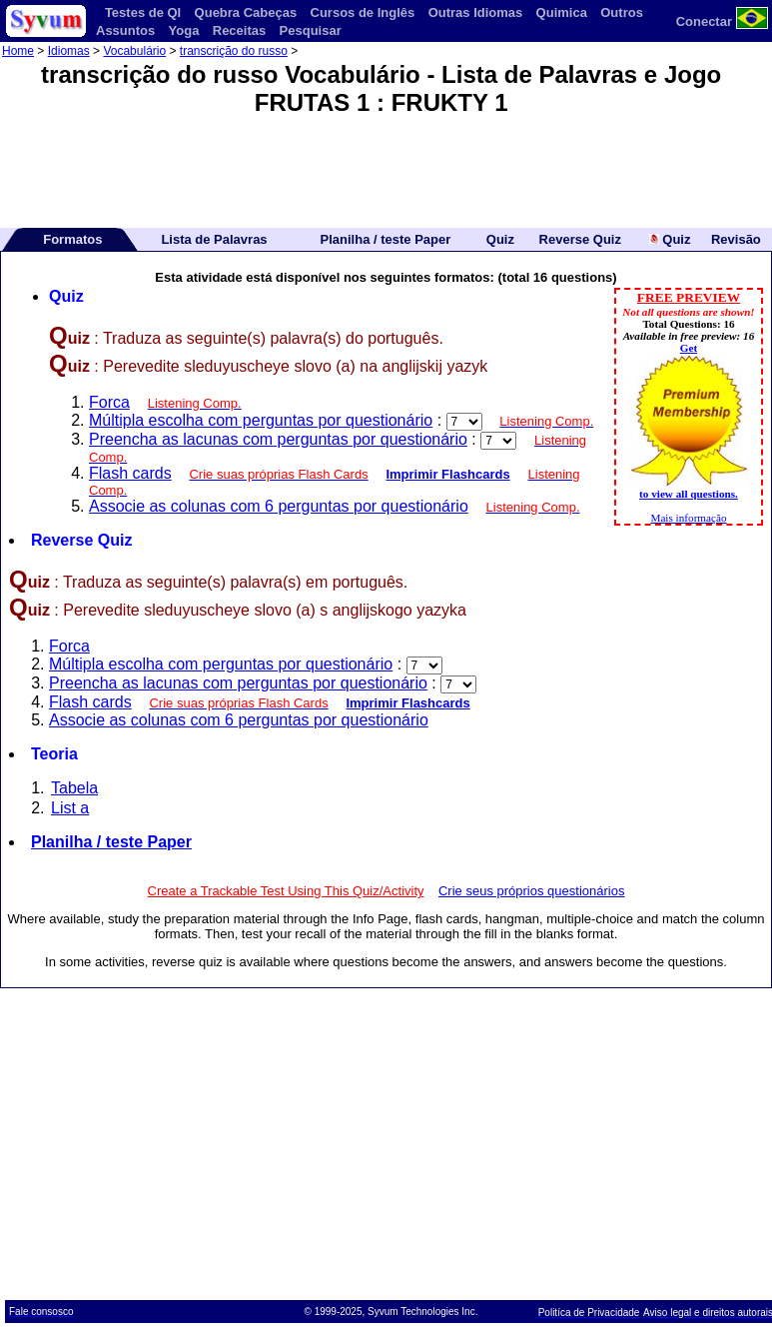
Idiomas (69, 51)
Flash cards (130, 473)
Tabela (74, 787)
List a (70, 807)
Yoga (184, 30)
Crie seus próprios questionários (531, 890)
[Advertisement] (386, 165)
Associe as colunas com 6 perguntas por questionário (278, 506)
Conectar (704, 21)
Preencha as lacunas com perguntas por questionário (278, 439)
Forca (109, 402)
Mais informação (688, 518)
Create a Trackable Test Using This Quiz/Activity (286, 890)
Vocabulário (134, 51)
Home (18, 51)
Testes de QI (143, 12)
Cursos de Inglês (363, 12)
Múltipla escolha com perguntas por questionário (260, 420)
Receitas (239, 30)
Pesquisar (311, 30)
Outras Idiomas (475, 12)
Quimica (561, 12)
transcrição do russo (234, 51)
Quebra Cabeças (246, 12)
